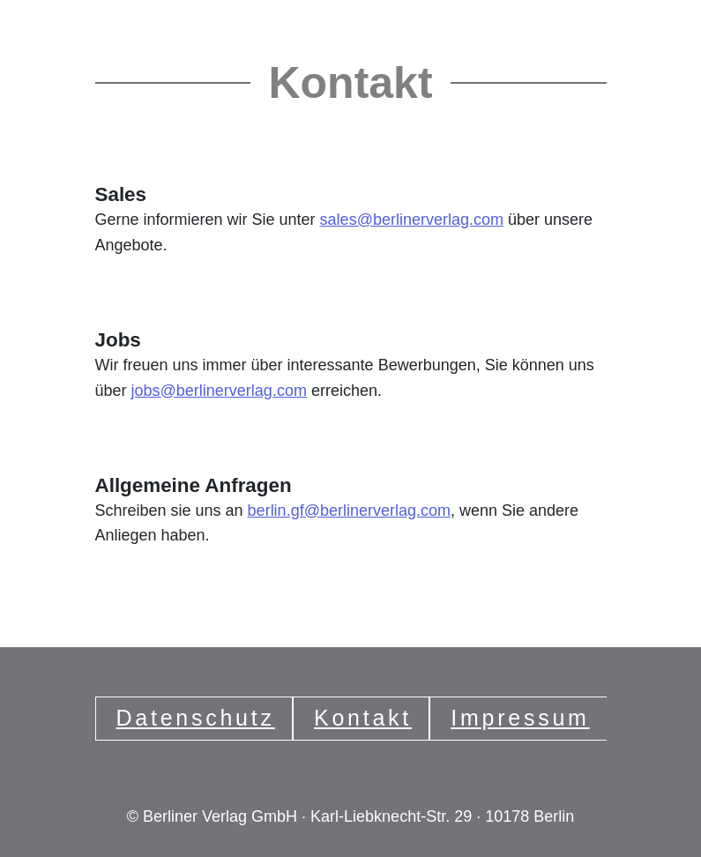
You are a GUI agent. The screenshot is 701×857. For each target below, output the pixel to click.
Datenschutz (195, 717)
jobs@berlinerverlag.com (219, 390)
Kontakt (363, 717)
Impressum (520, 717)
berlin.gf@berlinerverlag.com (349, 510)
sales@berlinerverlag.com (411, 219)
